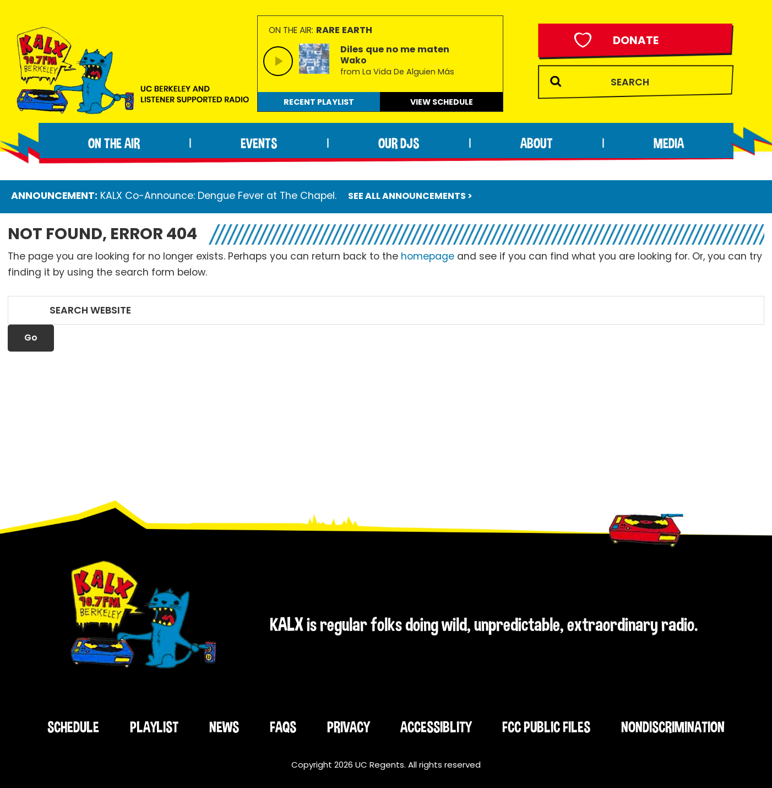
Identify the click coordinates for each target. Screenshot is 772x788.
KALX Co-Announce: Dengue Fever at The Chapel (217, 195)
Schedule (73, 726)
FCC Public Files (546, 726)
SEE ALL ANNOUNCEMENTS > (410, 196)
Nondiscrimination (673, 726)
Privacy (348, 726)
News (224, 726)
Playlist (154, 726)
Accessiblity (435, 726)
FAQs (283, 726)
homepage (427, 256)
